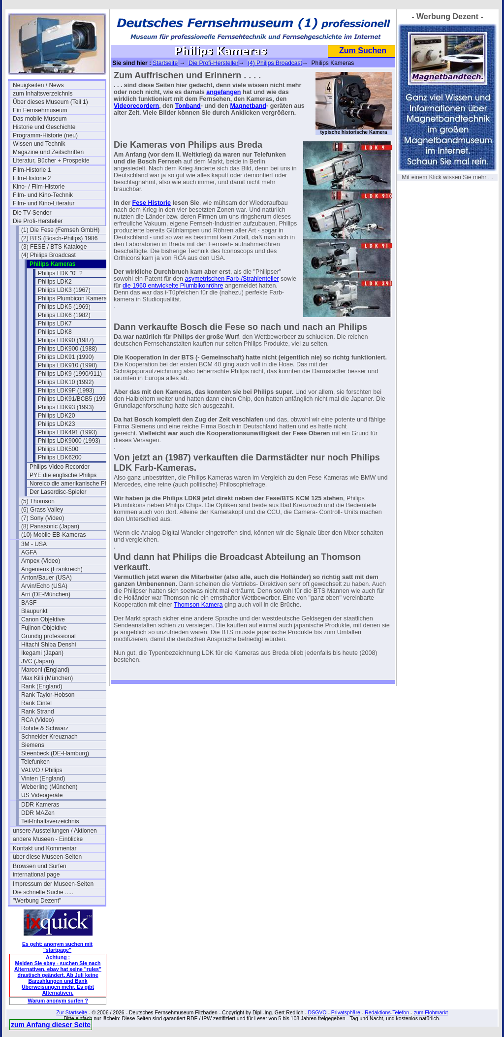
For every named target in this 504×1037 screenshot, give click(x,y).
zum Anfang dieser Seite (51, 1025)
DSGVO (317, 1012)
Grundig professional (48, 636)
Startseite (165, 63)
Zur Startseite (71, 1012)
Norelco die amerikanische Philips (74, 483)
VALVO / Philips (42, 770)
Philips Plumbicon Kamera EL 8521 (84, 298)
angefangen (223, 92)
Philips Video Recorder (60, 466)
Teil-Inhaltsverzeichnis (50, 821)
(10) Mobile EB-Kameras (53, 534)
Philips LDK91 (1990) (66, 357)
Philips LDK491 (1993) (67, 432)
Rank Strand (37, 711)
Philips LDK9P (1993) (66, 390)
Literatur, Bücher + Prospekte (51, 160)
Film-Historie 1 (32, 169)
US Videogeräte (42, 795)
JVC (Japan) (37, 661)
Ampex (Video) (40, 560)
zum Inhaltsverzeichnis (42, 93)
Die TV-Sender (32, 212)
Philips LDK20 (56, 415)
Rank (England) (41, 686)
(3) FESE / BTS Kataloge (54, 246)
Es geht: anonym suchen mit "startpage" (57, 947)
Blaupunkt (34, 611)
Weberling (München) (49, 786)
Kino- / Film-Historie (38, 186)
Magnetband (248, 105)
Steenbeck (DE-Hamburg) (55, 753)
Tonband (188, 105)
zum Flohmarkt (430, 1012)
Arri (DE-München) (45, 594)
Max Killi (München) (47, 678)
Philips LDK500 (58, 449)
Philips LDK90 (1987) (66, 340)
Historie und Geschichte (44, 127)
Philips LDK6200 (60, 457)
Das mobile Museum (39, 118)
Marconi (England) (45, 669)
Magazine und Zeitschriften (48, 152)
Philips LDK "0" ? (60, 273)
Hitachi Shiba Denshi (48, 644)
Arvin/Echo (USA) (44, 586)
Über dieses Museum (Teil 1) (50, 101)
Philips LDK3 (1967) (64, 290)
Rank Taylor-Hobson (48, 694)
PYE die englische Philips (63, 475)
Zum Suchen (362, 50)
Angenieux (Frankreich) (52, 569)
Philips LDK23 (56, 424)
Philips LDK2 (55, 281)
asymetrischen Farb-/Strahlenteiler (232, 278)
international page (36, 874)
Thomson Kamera (198, 604)
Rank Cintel (36, 703)
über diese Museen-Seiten (47, 856)
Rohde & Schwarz (44, 728)
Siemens (32, 745)
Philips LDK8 (55, 331)
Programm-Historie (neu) (45, 135)
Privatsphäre (345, 1012)
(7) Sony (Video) (42, 518)
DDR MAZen (38, 813)
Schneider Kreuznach (49, 736)
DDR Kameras (40, 804)
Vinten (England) (43, 778)
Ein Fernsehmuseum (40, 110)
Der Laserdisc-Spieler (58, 491)
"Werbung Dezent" (37, 900)
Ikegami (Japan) (42, 652)
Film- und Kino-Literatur (43, 203)
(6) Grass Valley (42, 509)
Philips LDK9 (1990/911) (70, 373)
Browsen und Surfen (39, 866)
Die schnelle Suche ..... (43, 892)
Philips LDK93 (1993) (66, 407)
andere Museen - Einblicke (48, 839)
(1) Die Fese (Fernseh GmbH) (60, 230)
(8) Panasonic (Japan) (50, 526)
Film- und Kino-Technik (43, 195)
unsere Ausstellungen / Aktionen (55, 830)
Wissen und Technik (39, 143)
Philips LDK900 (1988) (67, 348)
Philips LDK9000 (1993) (69, 440)
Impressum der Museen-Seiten (53, 883)
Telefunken (35, 761)
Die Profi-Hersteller (38, 221)
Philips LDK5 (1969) (64, 306)
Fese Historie (151, 202)
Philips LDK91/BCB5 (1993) (74, 398)
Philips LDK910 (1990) (67, 365)
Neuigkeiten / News (38, 85)
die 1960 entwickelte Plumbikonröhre (173, 285)
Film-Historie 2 (32, 178)
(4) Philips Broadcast (48, 255)
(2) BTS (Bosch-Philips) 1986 (59, 238)
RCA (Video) (37, 719)
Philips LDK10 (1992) (66, 382)
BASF (28, 602)
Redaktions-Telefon (387, 1012)
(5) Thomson (38, 501)
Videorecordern (136, 105)
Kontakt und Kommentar (44, 848)
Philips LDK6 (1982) (64, 315)
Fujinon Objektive (44, 627)
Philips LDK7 (55, 323)
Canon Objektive (43, 619)
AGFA (29, 552)
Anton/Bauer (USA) (46, 577)
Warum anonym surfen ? (58, 1001)
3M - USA (34, 544)
